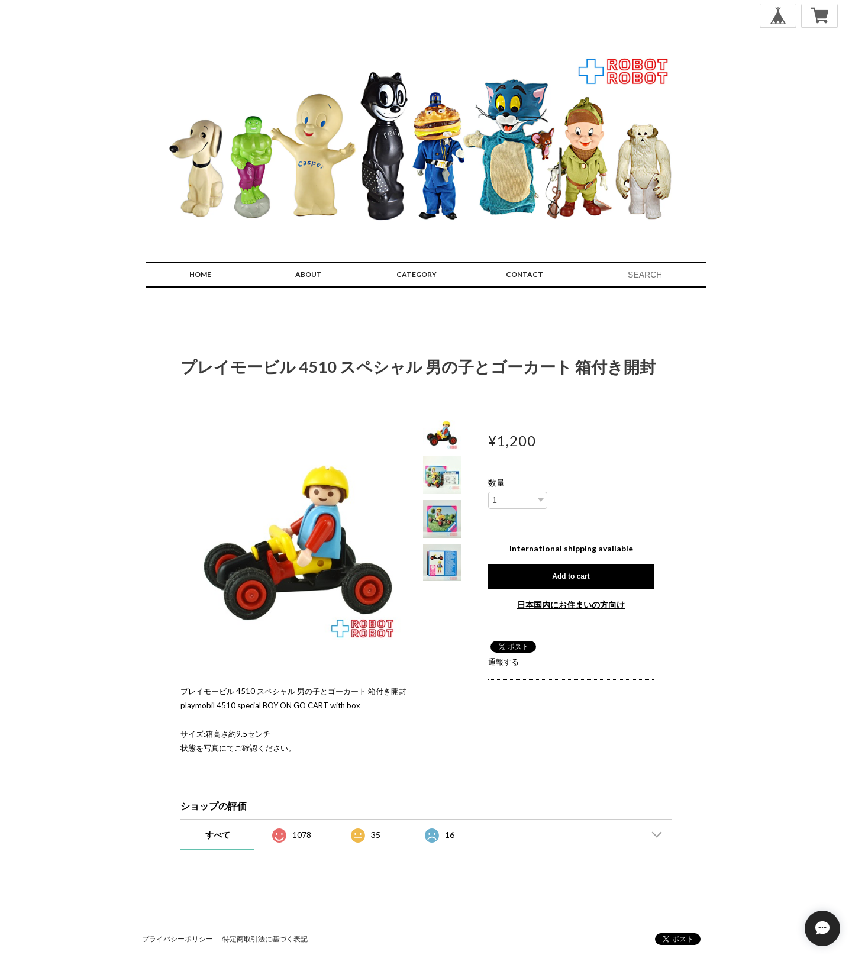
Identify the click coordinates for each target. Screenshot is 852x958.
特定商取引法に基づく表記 (265, 938)
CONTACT (524, 274)
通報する (503, 661)
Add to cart (570, 576)
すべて (217, 835)
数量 (496, 483)
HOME (200, 274)
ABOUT (308, 274)
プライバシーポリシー (177, 938)
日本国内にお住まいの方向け (571, 604)
